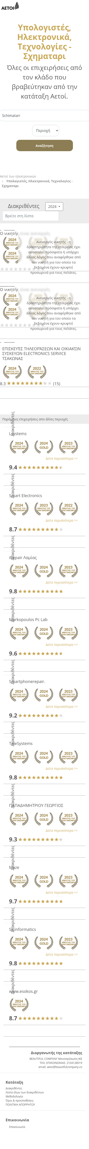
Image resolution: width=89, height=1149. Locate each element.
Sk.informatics (22, 929)
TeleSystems (21, 743)
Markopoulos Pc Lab (28, 619)
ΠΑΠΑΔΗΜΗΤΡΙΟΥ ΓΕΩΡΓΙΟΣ (36, 805)
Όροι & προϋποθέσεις (20, 1100)
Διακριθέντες (14, 1088)
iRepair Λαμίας (23, 557)
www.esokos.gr (23, 991)
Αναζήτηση (44, 145)
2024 (53, 206)
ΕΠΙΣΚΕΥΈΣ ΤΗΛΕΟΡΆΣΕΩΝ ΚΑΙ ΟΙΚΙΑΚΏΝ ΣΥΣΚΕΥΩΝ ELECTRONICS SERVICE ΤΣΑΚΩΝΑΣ (41, 353)
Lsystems (17, 433)
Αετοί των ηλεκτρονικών (18, 176)
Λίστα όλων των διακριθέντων (25, 1092)
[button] (42, 458)
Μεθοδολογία (14, 1096)
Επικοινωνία (17, 1127)
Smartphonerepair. (27, 681)
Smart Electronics (25, 495)
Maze (14, 867)
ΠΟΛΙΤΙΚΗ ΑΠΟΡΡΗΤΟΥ (20, 1105)
